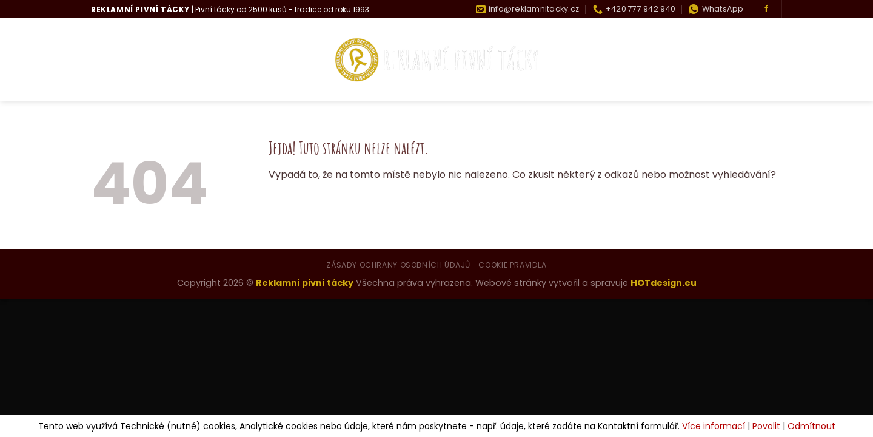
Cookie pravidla (512, 265)
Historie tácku (680, 60)
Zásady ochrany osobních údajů (398, 265)
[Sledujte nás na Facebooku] (766, 9)
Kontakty (756, 60)
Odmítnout (811, 426)
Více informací (713, 426)
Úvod (105, 60)
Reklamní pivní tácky (304, 283)
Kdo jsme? (159, 60)
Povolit (766, 426)
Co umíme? (230, 60)
